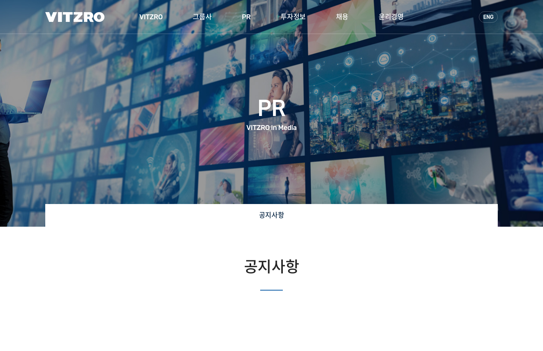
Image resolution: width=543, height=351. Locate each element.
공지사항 (271, 215)
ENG (488, 17)
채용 (342, 17)
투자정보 (293, 17)
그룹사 (202, 17)
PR (246, 17)
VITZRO (151, 17)
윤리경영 (391, 17)
